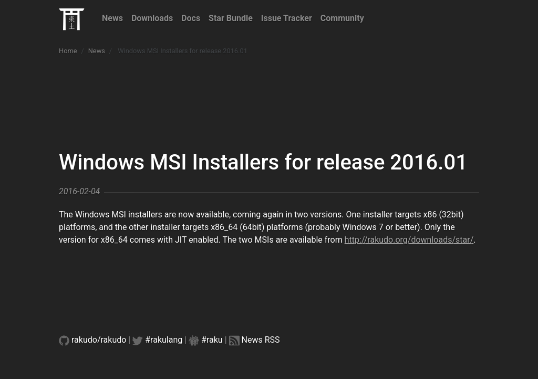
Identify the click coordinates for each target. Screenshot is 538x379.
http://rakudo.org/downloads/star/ (409, 240)
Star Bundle (231, 18)
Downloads (152, 18)
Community (342, 18)
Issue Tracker (286, 18)
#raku (212, 340)
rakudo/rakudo (98, 340)
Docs (190, 18)
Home (68, 51)
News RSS (261, 340)
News (112, 18)
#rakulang (163, 340)
